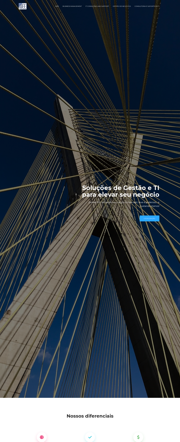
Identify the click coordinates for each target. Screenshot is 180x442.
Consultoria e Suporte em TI (146, 6)
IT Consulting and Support (97, 6)
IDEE (57, 6)
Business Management (72, 6)
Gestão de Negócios (122, 6)
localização (149, 218)
